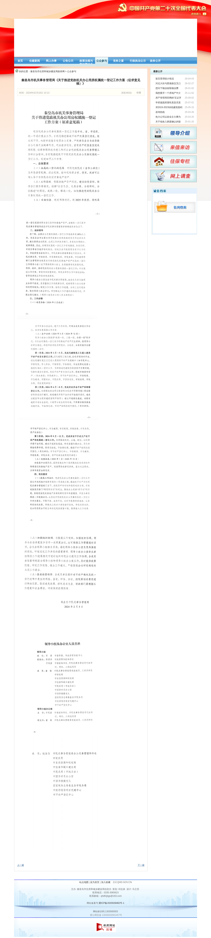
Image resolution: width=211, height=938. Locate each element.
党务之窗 (118, 60)
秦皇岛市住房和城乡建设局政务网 (47, 71)
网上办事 (51, 60)
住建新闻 (34, 60)
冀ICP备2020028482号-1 (111, 903)
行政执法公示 (138, 60)
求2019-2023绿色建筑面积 (169, 107)
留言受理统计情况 (165, 78)
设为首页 (94, 882)
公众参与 (101, 60)
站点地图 (83, 882)
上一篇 (20, 865)
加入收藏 (106, 882)
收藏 (138, 92)
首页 (20, 60)
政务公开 (155, 60)
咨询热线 (160, 112)
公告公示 (68, 60)
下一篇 (141, 865)
